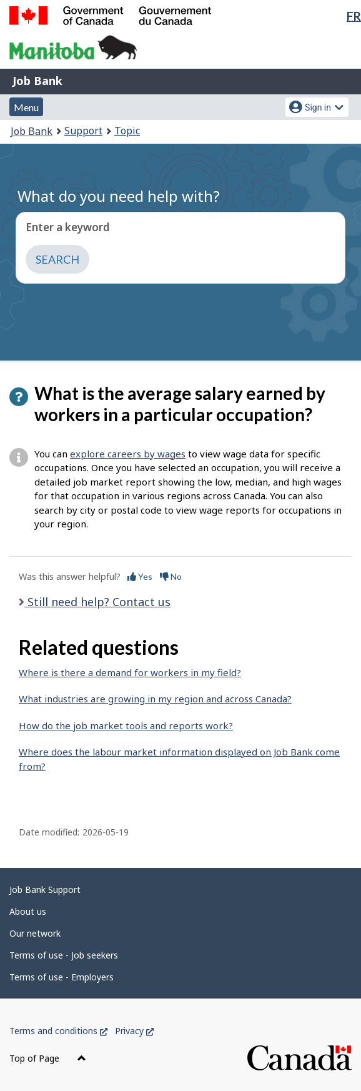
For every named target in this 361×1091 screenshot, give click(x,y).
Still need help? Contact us (97, 601)
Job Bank (37, 80)
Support (83, 130)
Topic (127, 130)
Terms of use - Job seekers (63, 955)
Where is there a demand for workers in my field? (130, 672)
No (171, 576)
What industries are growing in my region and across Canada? (155, 698)
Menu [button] (26, 107)
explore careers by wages (127, 453)
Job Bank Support (45, 889)
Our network (35, 933)
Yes (139, 576)
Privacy (134, 1031)
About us (27, 911)
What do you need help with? (118, 195)
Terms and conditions (58, 1031)
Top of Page (47, 1058)
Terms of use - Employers (61, 977)
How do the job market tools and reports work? (126, 725)
